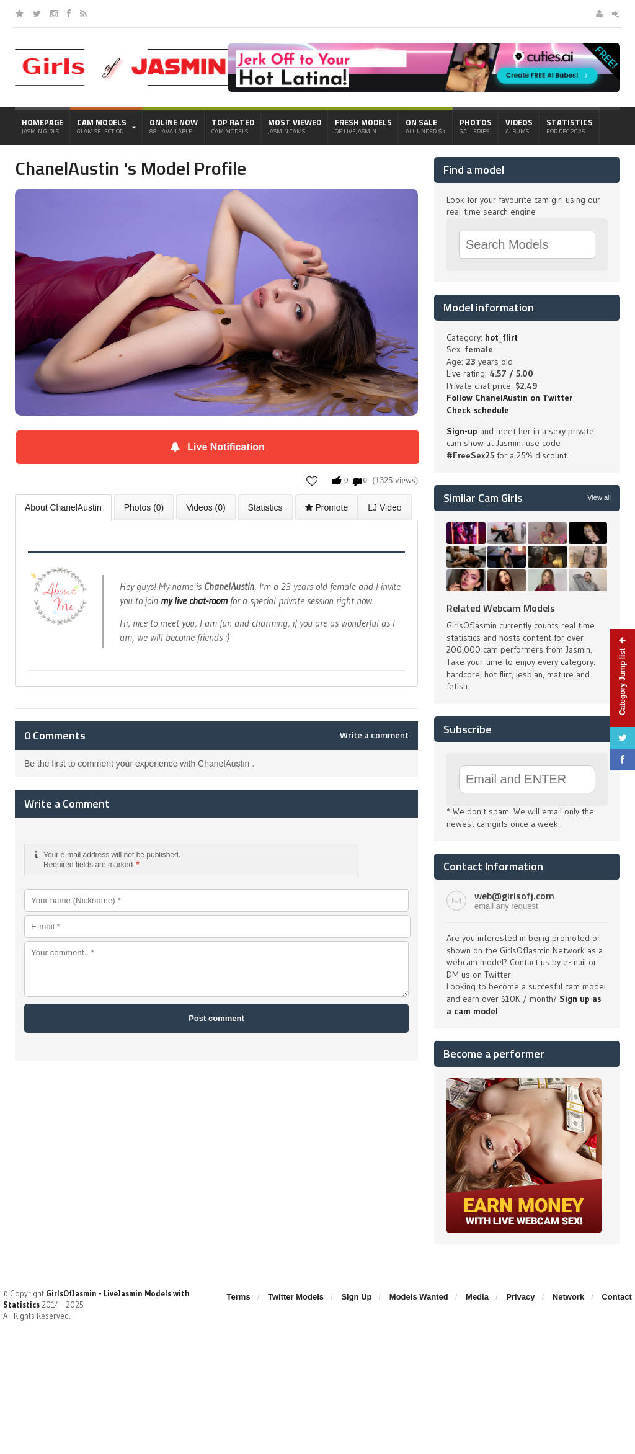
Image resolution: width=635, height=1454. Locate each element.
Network (568, 1296)
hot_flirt (501, 337)
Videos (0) (206, 507)
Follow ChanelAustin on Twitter (509, 397)
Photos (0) (144, 507)
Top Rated (232, 126)
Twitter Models (296, 1296)
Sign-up (461, 431)
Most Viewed (294, 126)
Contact (616, 1296)
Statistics (569, 126)
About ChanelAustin (63, 507)
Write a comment (374, 735)
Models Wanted (418, 1296)
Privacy (520, 1296)
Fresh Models (363, 126)
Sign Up (356, 1296)
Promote (327, 507)
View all (599, 497)
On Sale (426, 126)
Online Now (173, 126)
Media (477, 1296)
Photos (476, 126)
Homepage (42, 126)
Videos (519, 126)
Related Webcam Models (500, 607)
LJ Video (384, 507)
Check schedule (477, 410)
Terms (239, 1296)
